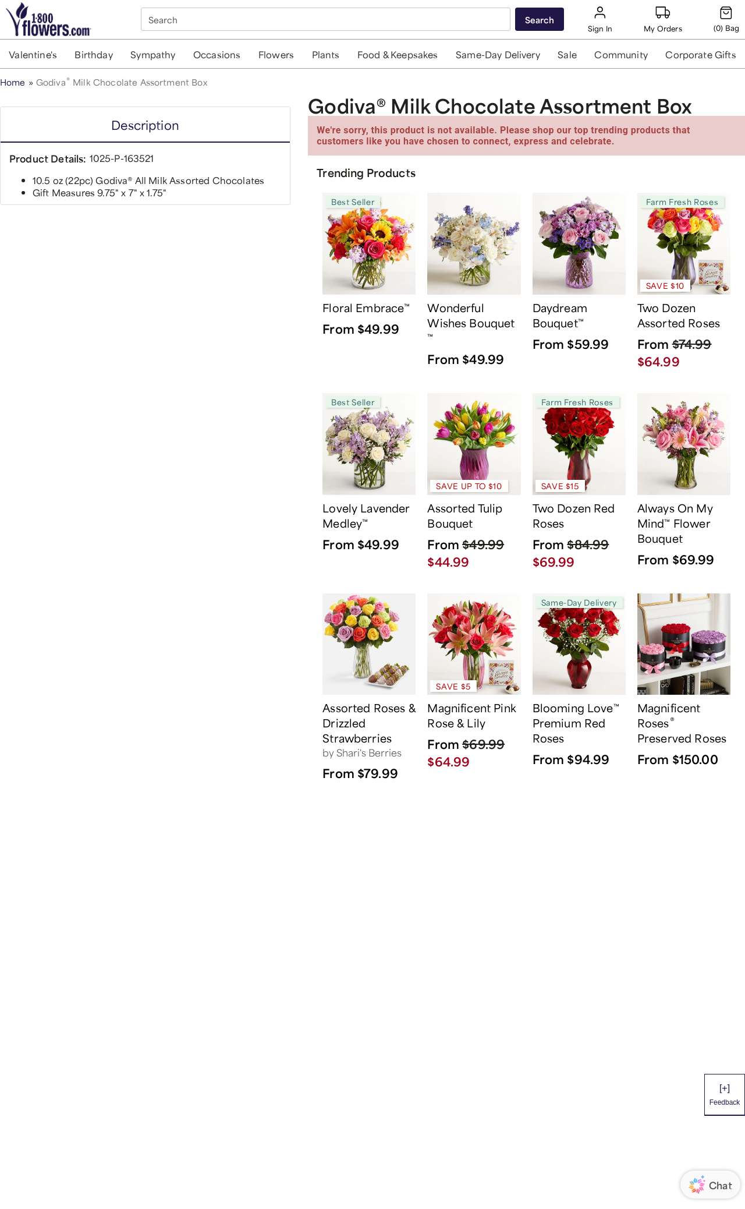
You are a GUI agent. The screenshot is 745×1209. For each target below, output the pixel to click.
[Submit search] (539, 19)
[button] (33, 54)
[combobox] (326, 19)
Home (13, 81)
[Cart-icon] (726, 19)
